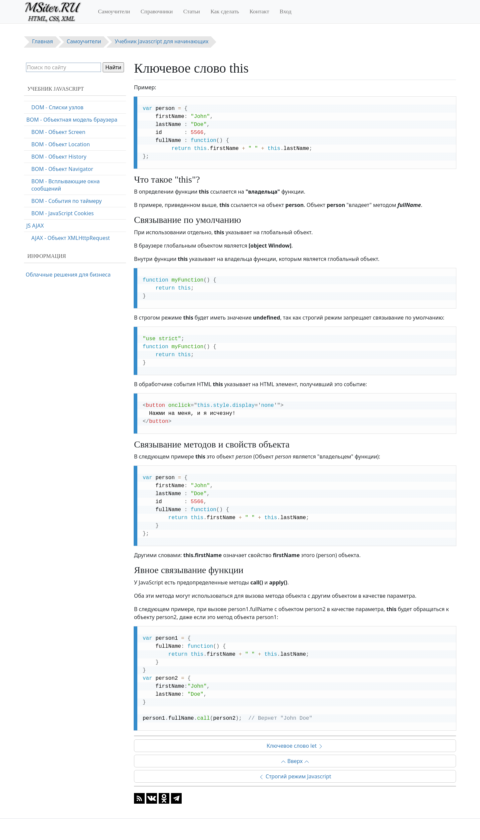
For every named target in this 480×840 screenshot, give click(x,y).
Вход (286, 11)
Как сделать (224, 11)
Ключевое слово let (295, 745)
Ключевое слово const (55, 130)
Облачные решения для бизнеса (68, 274)
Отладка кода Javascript (56, 142)
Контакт (259, 11)
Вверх (295, 761)
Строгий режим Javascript (295, 776)
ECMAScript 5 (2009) (51, 238)
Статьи (191, 11)
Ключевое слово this (52, 105)
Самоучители (114, 11)
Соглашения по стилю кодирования (72, 155)
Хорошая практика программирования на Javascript (68, 171)
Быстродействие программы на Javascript (67, 203)
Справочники (157, 11)
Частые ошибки (46, 187)
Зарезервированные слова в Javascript (63, 222)
